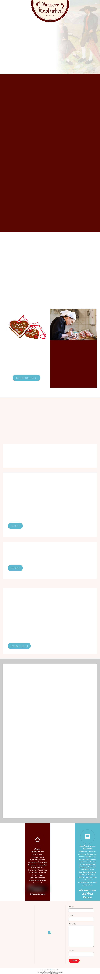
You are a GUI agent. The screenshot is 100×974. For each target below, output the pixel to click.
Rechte (51, 968)
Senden (74, 959)
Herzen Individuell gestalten (26, 377)
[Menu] (96, 3)
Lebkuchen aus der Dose (19, 644)
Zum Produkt (15, 525)
